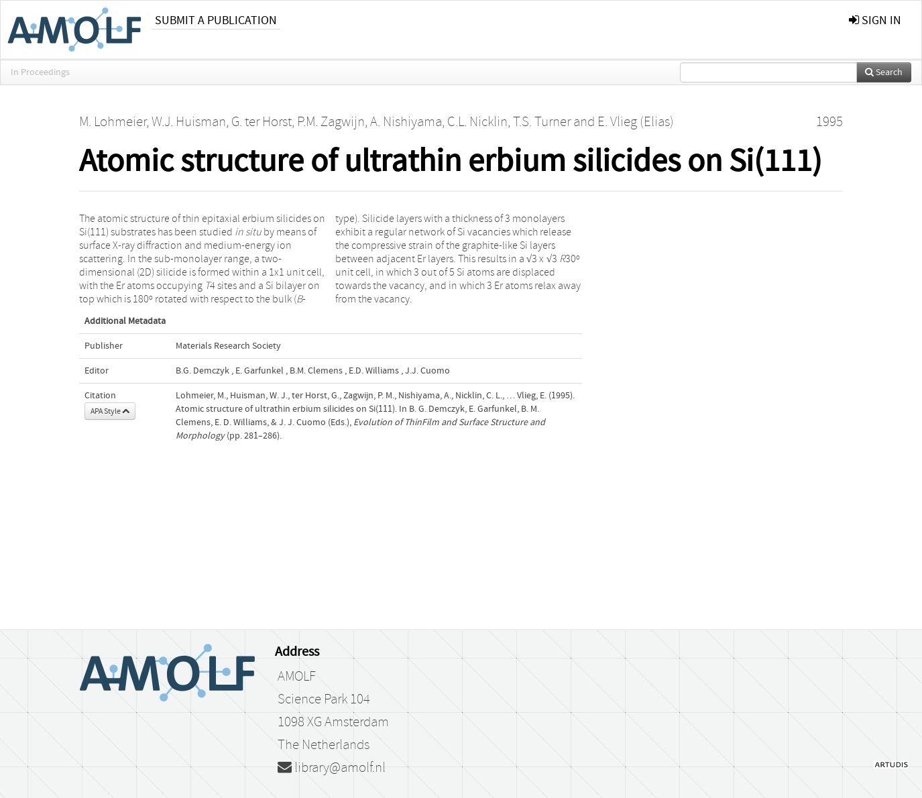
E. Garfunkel (259, 370)
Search (884, 72)
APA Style (110, 411)
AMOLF (297, 677)
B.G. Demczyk (202, 370)
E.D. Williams (374, 370)
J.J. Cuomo (427, 370)
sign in (875, 20)
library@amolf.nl (332, 768)
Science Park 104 (324, 699)
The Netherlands (323, 745)
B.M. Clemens (316, 370)
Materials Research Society (228, 346)
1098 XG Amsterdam (333, 722)
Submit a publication (216, 20)
